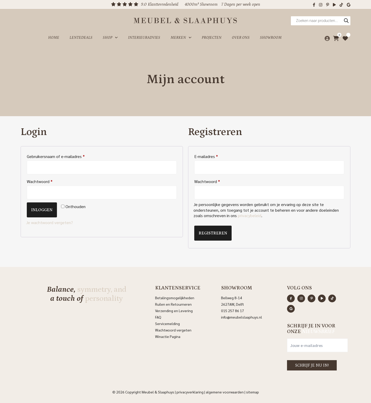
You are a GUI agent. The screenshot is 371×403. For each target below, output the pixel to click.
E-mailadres (206, 156)
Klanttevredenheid (163, 4)
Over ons (241, 37)
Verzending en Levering (174, 310)
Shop (110, 37)
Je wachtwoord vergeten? (49, 222)
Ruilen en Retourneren (173, 304)
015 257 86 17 (232, 310)
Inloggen (42, 210)
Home (53, 37)
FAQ (158, 317)
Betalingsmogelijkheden (174, 297)
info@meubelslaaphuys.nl (241, 317)
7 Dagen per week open (240, 4)
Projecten (212, 37)
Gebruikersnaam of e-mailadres (56, 156)
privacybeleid (249, 215)
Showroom (271, 37)
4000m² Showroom (201, 4)
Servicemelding (167, 323)
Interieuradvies (144, 37)
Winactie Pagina (168, 336)
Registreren (213, 233)
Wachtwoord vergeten (173, 330)
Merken (181, 37)
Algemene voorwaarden (225, 392)
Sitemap (252, 392)
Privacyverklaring (190, 392)
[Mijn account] (325, 37)
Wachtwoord (40, 181)
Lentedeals (81, 37)
